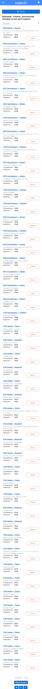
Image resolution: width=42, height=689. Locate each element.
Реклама (18, 678)
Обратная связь (21, 682)
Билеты (32, 38)
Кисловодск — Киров (14, 88)
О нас (26, 678)
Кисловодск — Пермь (14, 43)
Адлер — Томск (11, 326)
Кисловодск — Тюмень (14, 117)
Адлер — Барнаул (12, 340)
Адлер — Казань (12, 28)
